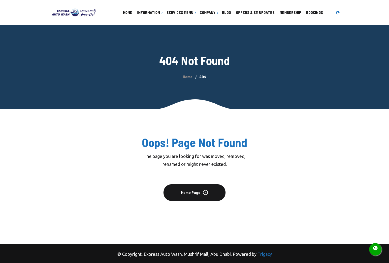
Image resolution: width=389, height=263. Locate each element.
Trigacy (265, 254)
